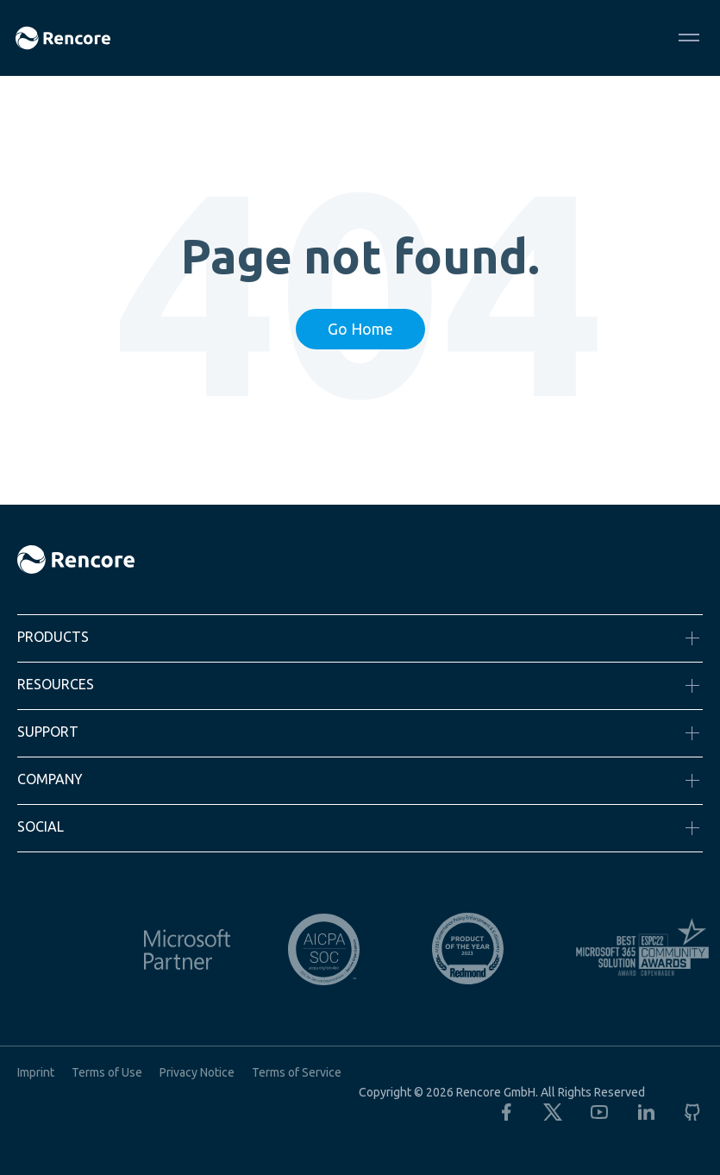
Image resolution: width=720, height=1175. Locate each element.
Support (47, 731)
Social (40, 826)
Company (50, 779)
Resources (55, 684)
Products (53, 636)
